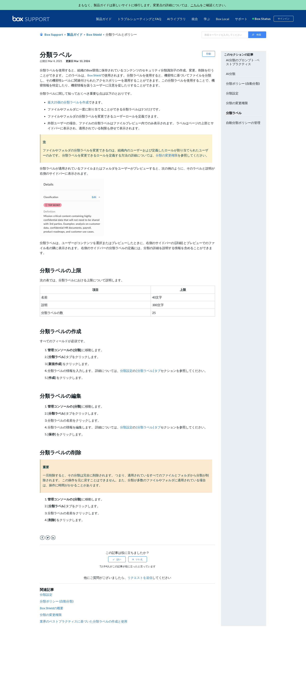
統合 (195, 19)
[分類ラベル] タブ (148, 370)
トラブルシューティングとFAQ (139, 19)
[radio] (117, 559)
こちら (195, 5)
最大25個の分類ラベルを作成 (68, 102)
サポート (241, 19)
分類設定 (126, 370)
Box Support (53, 34)
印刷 (208, 53)
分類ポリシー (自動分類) (57, 601)
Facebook (42, 537)
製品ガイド (104, 19)
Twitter (47, 537)
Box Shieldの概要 (51, 608)
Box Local (222, 19)
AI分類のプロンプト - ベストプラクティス (243, 62)
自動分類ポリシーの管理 (243, 122)
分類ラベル (234, 113)
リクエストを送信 (139, 577)
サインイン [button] (283, 18)
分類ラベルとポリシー (121, 34)
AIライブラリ (176, 19)
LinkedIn (53, 537)
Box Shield (94, 34)
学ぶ (207, 19)
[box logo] (31, 18)
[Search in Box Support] (224, 34)
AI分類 (230, 73)
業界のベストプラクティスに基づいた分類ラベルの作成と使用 (83, 621)
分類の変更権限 (167, 155)
